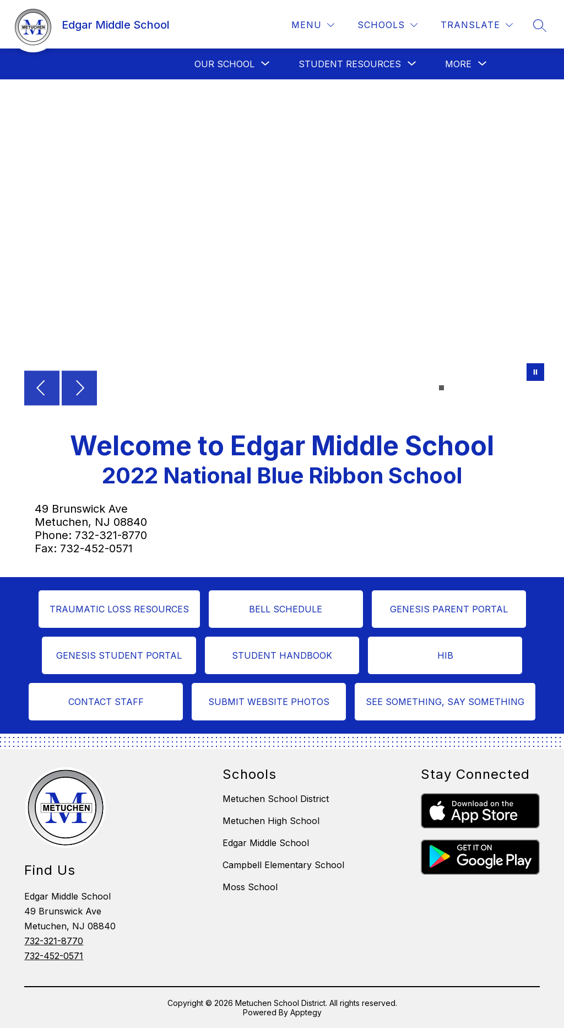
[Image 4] (461, 387)
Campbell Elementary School (283, 864)
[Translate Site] (477, 25)
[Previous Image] (41, 389)
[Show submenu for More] (458, 64)
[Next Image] (79, 389)
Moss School (250, 886)
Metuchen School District (276, 798)
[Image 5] (467, 387)
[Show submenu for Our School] (224, 64)
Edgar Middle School (266, 842)
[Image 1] (441, 387)
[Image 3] (454, 387)
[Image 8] (487, 387)
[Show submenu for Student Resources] (350, 64)
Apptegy (306, 1012)
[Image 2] (448, 387)
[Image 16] (540, 387)
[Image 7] (481, 387)
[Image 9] (494, 387)
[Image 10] (500, 387)
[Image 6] (474, 387)
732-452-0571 (53, 955)
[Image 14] (527, 387)
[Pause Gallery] (535, 373)
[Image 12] (514, 387)
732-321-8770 (53, 940)
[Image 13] (520, 387)
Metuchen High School (271, 820)
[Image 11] (507, 387)
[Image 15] (534, 387)
